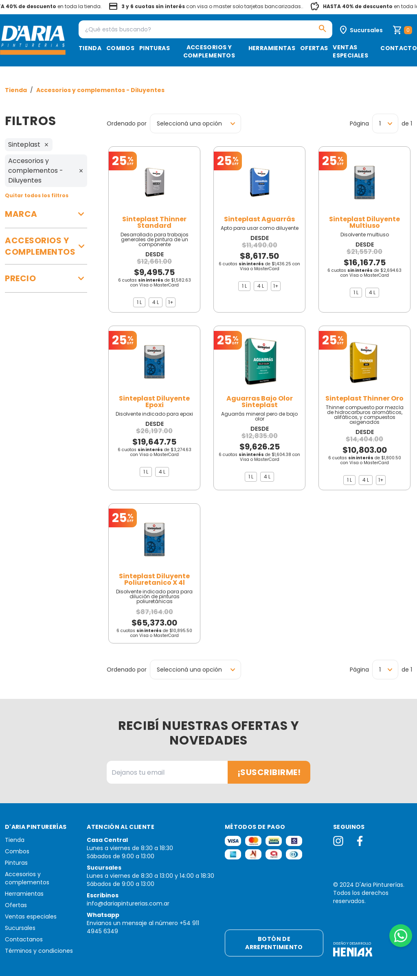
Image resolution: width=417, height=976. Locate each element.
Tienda (90, 48)
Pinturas (154, 48)
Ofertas (314, 48)
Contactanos (24, 939)
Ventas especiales (350, 51)
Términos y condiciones (39, 951)
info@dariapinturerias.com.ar (128, 903)
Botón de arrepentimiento (274, 943)
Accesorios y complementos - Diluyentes (100, 90)
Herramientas (271, 48)
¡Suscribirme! (269, 772)
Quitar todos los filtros (36, 195)
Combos (120, 48)
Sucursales (20, 928)
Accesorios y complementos (209, 51)
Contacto (398, 48)
